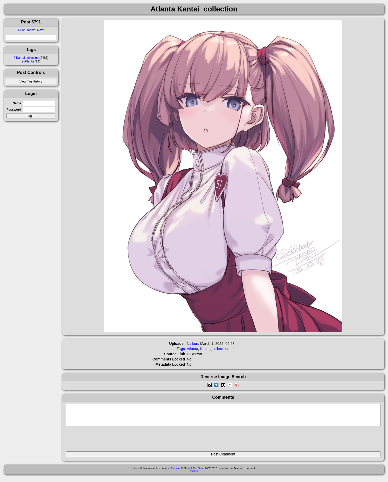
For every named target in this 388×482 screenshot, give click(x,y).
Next (40, 30)
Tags (181, 349)
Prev (21, 30)
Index (31, 30)
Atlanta (29, 61)
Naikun (192, 343)
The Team (198, 472)
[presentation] (105, 441)
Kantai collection (27, 58)
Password (14, 109)
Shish (187, 472)
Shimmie (175, 472)
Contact (194, 474)
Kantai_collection (214, 349)
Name (17, 103)
